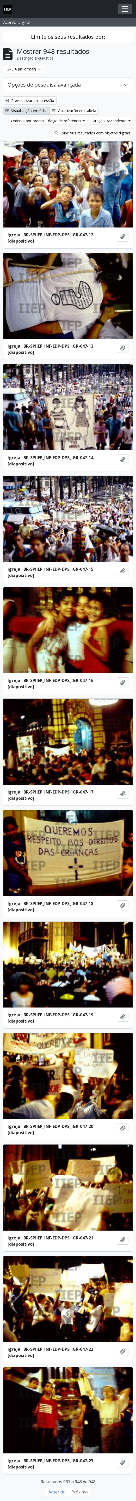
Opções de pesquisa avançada (44, 84)
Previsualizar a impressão (29, 100)
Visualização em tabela (74, 110)
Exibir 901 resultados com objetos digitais (92, 133)
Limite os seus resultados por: (68, 36)
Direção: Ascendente (109, 120)
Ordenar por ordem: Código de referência (46, 120)
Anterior (56, 1492)
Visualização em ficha (26, 110)
